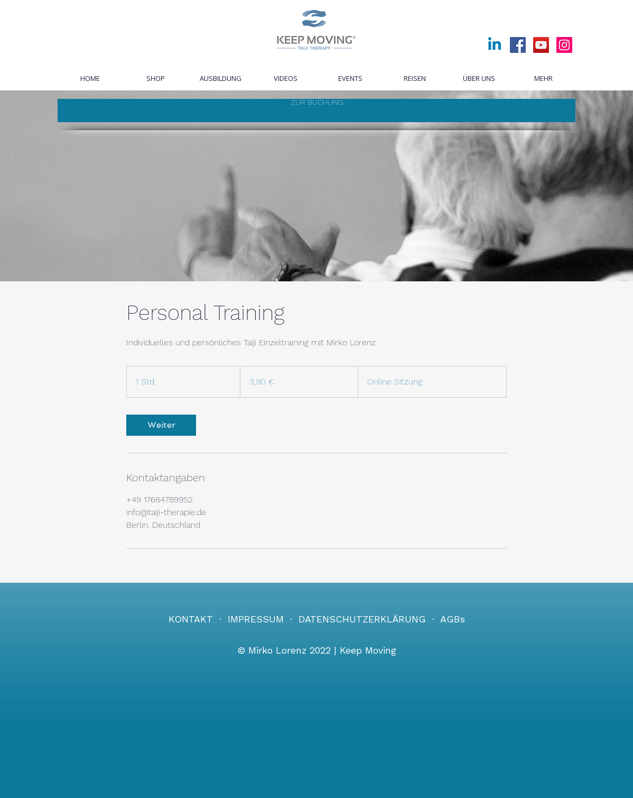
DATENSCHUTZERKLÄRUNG (362, 619)
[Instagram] (564, 45)
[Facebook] (518, 45)
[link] (161, 425)
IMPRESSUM (256, 619)
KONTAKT (191, 619)
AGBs (452, 619)
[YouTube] (541, 45)
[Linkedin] (494, 45)
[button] (350, 78)
